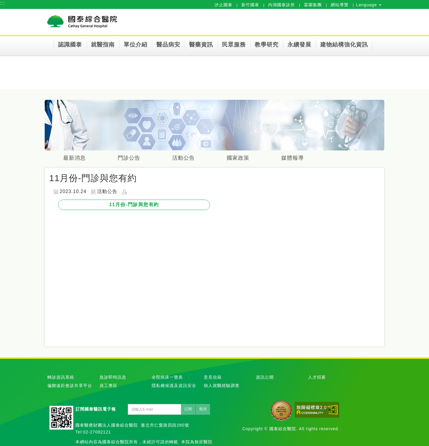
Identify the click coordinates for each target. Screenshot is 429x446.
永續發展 (299, 44)
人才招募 (317, 377)
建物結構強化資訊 (344, 44)
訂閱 (188, 409)
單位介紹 (135, 44)
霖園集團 (313, 4)
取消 (202, 409)
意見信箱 (213, 377)
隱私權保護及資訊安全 (174, 385)
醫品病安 (168, 44)
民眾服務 (234, 44)
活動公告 (183, 158)
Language (368, 4)
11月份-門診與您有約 (134, 204)
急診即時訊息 (113, 377)
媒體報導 (292, 158)
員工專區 (108, 385)
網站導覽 (340, 4)
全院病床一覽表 (167, 377)
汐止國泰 (223, 4)
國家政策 (238, 158)
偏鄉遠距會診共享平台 (69, 385)
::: (2, 3)
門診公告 (129, 158)
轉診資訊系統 (60, 377)
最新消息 (74, 158)
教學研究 (267, 44)
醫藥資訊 (201, 44)
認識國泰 (70, 44)
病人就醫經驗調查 (222, 385)
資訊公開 (265, 377)
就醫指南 (103, 44)
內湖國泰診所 (281, 4)
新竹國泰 (250, 4)
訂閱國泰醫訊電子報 (96, 409)
